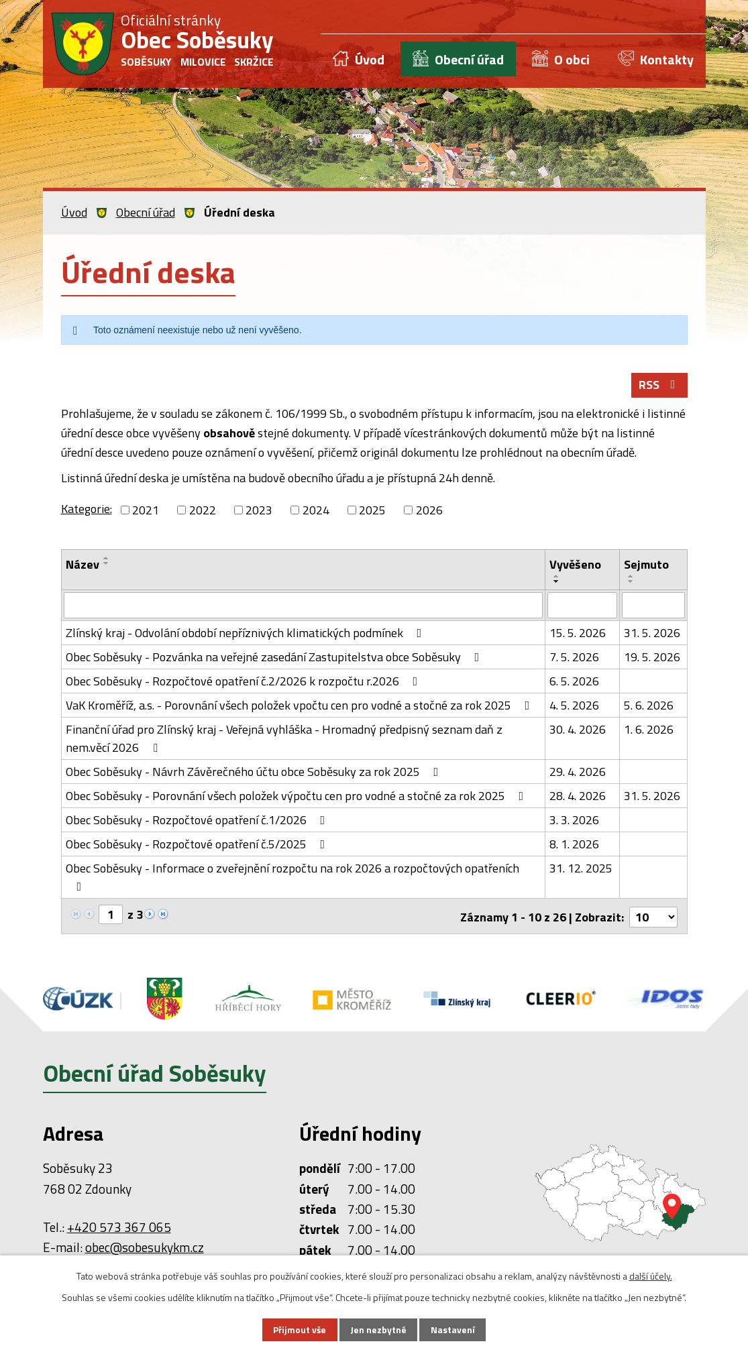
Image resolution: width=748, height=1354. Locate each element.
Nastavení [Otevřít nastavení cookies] (453, 1329)
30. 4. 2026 (577, 730)
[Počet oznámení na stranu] (653, 915)
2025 (372, 511)
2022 (202, 511)
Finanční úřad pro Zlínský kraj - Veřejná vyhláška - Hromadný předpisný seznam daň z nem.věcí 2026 (284, 739)
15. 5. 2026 (577, 633)
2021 (145, 511)
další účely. (650, 1275)
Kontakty (667, 59)
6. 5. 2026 (574, 682)
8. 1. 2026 (574, 845)
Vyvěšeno (575, 566)
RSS (659, 387)
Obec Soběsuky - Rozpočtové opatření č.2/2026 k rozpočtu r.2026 (244, 682)
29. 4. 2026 (577, 772)
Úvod (369, 59)
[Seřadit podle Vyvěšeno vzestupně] (556, 577)
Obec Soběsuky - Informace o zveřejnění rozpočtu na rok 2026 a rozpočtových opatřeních (292, 876)
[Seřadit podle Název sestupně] (106, 564)
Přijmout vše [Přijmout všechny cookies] (299, 1329)
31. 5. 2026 (652, 633)
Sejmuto (646, 566)
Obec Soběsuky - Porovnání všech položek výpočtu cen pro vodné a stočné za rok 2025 (297, 796)
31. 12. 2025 (580, 869)
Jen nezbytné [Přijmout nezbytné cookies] (379, 1329)
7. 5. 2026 (574, 657)
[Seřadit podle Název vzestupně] (106, 559)
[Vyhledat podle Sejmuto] (653, 606)
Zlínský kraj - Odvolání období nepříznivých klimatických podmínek (246, 633)
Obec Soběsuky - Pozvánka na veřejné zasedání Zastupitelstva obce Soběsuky (275, 657)
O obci (572, 59)
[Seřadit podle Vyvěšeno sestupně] (556, 582)
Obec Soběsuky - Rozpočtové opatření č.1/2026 (198, 820)
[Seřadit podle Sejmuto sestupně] (631, 582)
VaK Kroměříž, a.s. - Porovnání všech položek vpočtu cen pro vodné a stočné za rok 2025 (300, 706)
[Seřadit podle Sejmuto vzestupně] (631, 577)
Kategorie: (86, 510)
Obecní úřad (469, 59)
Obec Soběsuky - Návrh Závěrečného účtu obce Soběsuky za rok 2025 (255, 772)
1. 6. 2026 (649, 730)
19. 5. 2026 (652, 657)
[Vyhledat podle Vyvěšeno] (582, 606)
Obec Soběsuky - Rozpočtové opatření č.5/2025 (198, 845)
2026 (429, 511)
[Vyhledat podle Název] (303, 606)
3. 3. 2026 (574, 820)
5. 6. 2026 (649, 706)
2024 (316, 511)
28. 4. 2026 (577, 796)
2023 (259, 511)
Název (82, 566)
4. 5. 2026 (574, 706)
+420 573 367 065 (119, 1225)
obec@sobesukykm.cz (144, 1246)
